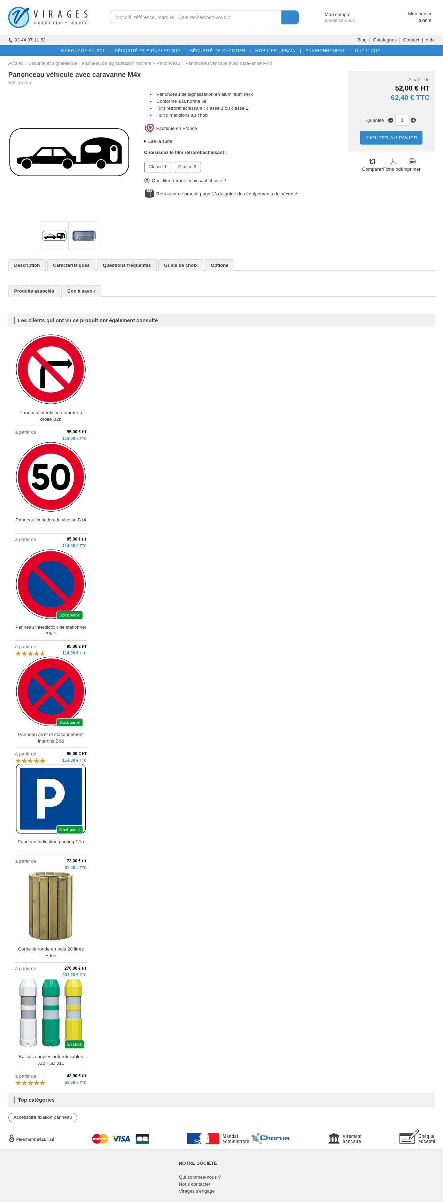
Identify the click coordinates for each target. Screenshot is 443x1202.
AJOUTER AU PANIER (391, 137)
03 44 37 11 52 (27, 39)
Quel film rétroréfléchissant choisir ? (185, 180)
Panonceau (168, 63)
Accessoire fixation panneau (43, 1117)
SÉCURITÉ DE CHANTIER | (219, 50)
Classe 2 (187, 166)
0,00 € (425, 20)
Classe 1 (158, 166)
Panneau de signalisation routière (116, 63)
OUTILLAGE (366, 50)
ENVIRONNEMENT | (327, 50)
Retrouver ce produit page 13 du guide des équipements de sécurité (226, 193)
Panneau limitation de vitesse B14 (51, 519)
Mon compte (331, 14)
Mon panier (420, 13)
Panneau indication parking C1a (51, 841)
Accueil (15, 63)
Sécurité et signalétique (52, 63)
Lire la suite (160, 141)
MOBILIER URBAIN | (277, 50)
